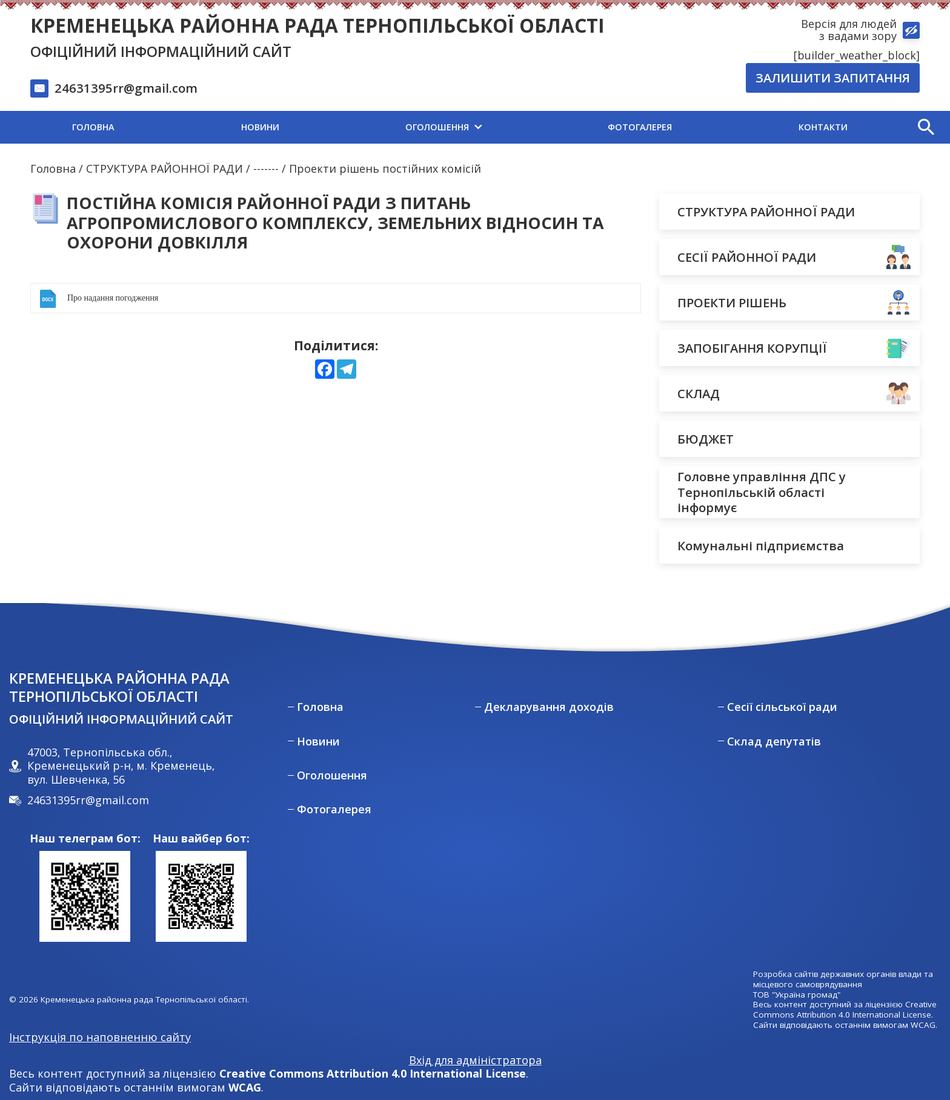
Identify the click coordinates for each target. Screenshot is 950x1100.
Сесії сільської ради (782, 707)
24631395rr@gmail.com (126, 87)
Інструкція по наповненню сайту (100, 1037)
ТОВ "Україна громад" (796, 995)
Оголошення (332, 775)
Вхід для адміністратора (475, 1060)
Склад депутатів (774, 741)
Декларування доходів (549, 707)
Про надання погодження (112, 297)
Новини (318, 741)
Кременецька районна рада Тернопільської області (317, 25)
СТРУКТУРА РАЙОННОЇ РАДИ (164, 168)
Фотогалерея (334, 809)
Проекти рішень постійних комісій (385, 168)
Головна (53, 168)
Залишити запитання (833, 77)
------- (266, 168)
